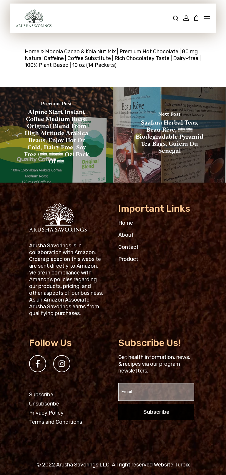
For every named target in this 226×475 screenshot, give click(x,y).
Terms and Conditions (55, 422)
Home (32, 51)
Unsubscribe (44, 403)
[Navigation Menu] (207, 18)
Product (128, 259)
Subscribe (41, 394)
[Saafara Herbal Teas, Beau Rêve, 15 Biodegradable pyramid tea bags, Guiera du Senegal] (169, 135)
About (126, 235)
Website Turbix (172, 464)
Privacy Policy (46, 413)
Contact (128, 247)
